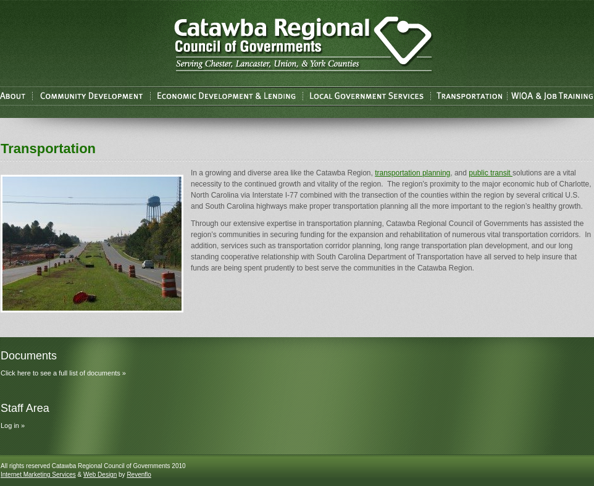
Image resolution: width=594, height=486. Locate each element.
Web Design (100, 474)
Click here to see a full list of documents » (63, 373)
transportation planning (412, 173)
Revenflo (139, 474)
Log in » (13, 425)
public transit (490, 173)
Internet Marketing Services (38, 474)
